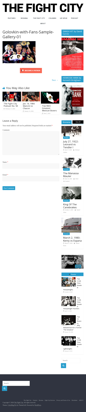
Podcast (74, 18)
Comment (6, 130)
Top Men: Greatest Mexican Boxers (49, 108)
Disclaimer (74, 400)
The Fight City (39, 18)
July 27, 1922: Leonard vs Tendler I (70, 144)
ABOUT (43, 23)
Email (5, 175)
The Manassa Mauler (71, 175)
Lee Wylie (63, 18)
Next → (55, 80)
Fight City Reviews (50, 400)
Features (11, 18)
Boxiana (24, 18)
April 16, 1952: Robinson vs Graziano (71, 257)
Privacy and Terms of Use (63, 400)
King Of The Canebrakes (70, 206)
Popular (72, 274)
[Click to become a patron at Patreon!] (31, 68)
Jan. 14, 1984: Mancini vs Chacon (29, 106)
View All (78, 122)
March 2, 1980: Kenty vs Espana (72, 239)
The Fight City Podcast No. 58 (11, 104)
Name (5, 162)
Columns (52, 18)
